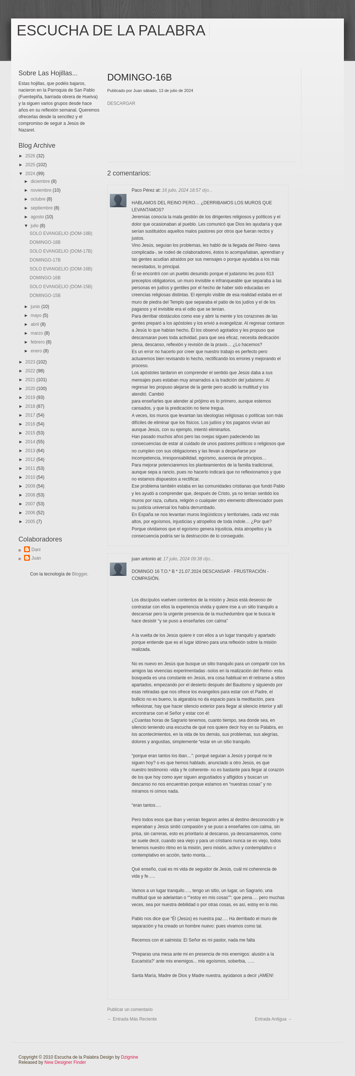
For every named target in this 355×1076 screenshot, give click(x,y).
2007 (31, 503)
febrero (38, 342)
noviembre (42, 190)
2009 (31, 486)
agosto (38, 216)
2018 (31, 406)
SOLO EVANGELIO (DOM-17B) (61, 251)
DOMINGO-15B (45, 295)
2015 (31, 432)
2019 (31, 397)
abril (35, 324)
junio (36, 306)
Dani (36, 549)
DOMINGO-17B (45, 260)
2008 (31, 495)
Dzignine (129, 1057)
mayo (37, 315)
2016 (31, 424)
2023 (31, 362)
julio (35, 225)
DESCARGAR (121, 103)
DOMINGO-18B (45, 242)
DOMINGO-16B (45, 277)
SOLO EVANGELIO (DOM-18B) (61, 233)
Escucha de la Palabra (111, 30)
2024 (31, 173)
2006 (31, 512)
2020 (31, 388)
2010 (31, 477)
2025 (31, 164)
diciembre (41, 181)
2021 (31, 379)
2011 (31, 468)
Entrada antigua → (273, 1019)
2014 (31, 441)
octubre (39, 199)
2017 (31, 415)
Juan (36, 558)
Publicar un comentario (130, 1009)
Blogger (79, 574)
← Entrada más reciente (132, 1019)
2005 (31, 521)
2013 (31, 450)
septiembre (42, 208)
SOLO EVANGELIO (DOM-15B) (61, 286)
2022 (31, 370)
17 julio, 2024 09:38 (183, 558)
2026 (31, 155)
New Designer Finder (65, 1062)
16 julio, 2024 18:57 (182, 190)
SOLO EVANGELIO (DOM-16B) (61, 268)
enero (37, 350)
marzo (37, 333)
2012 (31, 459)
